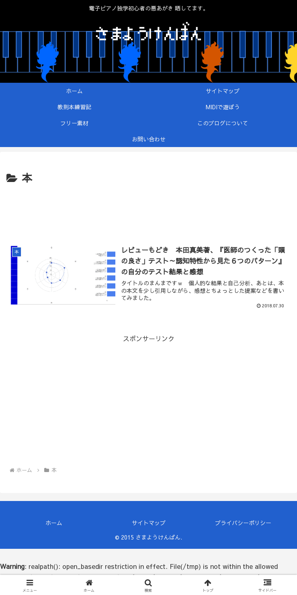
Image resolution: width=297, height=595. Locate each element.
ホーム (53, 523)
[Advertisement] (148, 211)
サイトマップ (149, 523)
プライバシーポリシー (243, 523)
